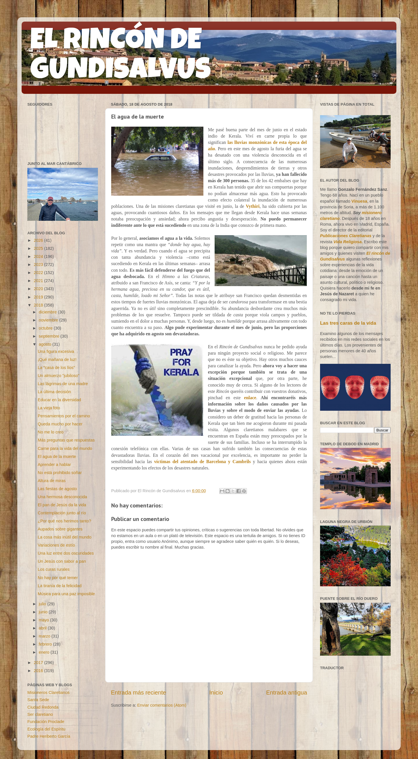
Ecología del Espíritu (46, 729)
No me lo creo (51, 432)
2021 (39, 280)
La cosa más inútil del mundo (64, 537)
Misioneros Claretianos (48, 692)
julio (43, 604)
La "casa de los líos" (56, 367)
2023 (39, 264)
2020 (39, 288)
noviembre (49, 320)
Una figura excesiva (56, 351)
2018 (39, 305)
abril (43, 628)
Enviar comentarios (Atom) (161, 705)
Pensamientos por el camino (64, 416)
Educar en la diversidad (59, 399)
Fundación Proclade (45, 721)
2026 (39, 240)
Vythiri (253, 206)
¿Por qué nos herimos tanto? (64, 521)
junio (44, 612)
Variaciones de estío (56, 545)
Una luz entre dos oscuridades (66, 553)
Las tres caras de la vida (348, 323)
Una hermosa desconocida (62, 496)
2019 (39, 297)
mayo (44, 620)
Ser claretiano (40, 714)
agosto (45, 344)
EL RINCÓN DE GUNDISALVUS (120, 57)
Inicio (216, 692)
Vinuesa (359, 201)
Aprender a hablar (54, 464)
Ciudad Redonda (42, 707)
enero (45, 652)
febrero (46, 644)
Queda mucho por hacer (60, 424)
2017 (39, 662)
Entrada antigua (286, 692)
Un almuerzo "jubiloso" (59, 375)
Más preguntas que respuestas (66, 440)
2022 (39, 272)
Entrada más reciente (138, 692)
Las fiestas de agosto (57, 488)
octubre (46, 328)
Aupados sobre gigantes (60, 529)
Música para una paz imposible (66, 593)
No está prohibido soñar (60, 472)
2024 (39, 256)
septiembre (49, 336)
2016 (39, 670)
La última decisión (54, 391)
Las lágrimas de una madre (63, 383)
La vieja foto (49, 408)
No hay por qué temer (58, 577)
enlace (250, 397)
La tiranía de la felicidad (60, 585)
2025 (39, 248)
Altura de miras (52, 480)
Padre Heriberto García (48, 736)
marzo (45, 636)
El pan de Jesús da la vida (62, 505)
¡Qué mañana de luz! (57, 359)
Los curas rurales (53, 569)
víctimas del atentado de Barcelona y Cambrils (202, 461)
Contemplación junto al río (62, 513)
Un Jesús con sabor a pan (62, 561)
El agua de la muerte (57, 456)
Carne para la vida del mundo (65, 448)
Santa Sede (38, 699)
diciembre (48, 312)
